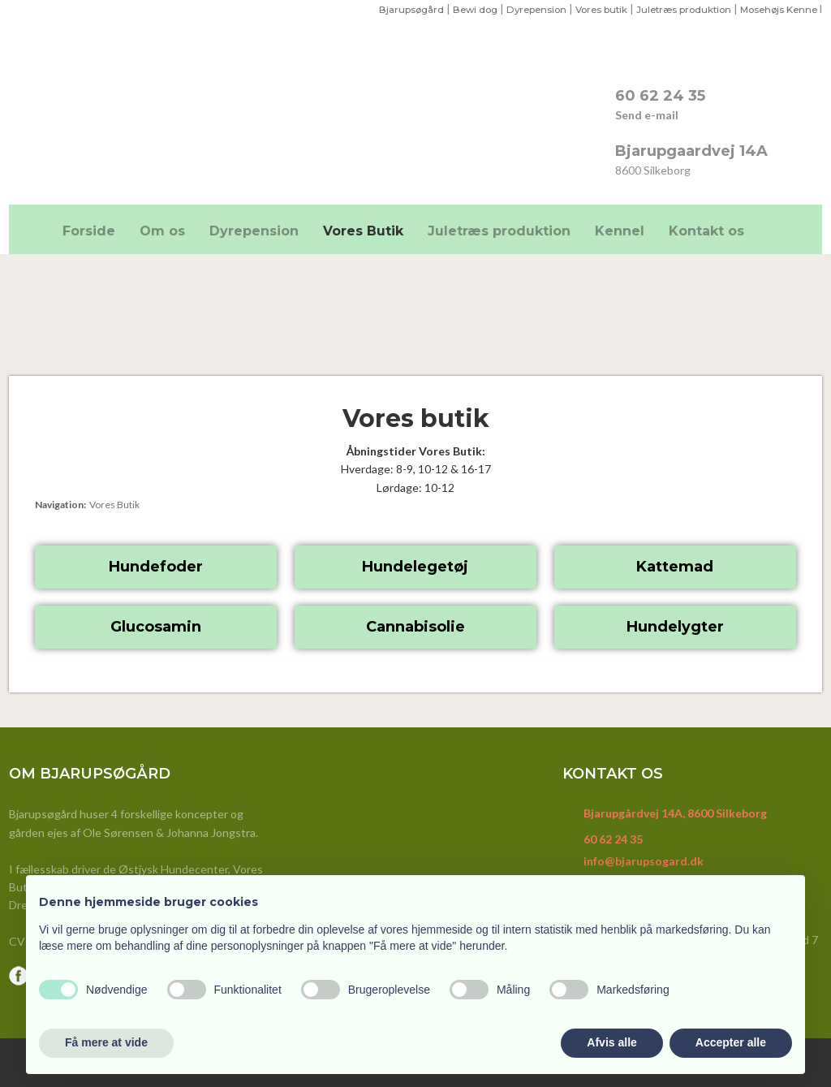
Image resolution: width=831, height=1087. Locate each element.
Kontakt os (706, 231)
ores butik (593, 9)
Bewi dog (457, 9)
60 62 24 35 (613, 839)
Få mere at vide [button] (106, 1042)
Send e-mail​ (646, 115)
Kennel (619, 231)
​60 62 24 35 (660, 96)
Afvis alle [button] (611, 1042)
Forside (88, 231)
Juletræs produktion (676, 9)
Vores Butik (363, 231)
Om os (162, 231)
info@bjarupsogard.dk (643, 861)
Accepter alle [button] (730, 1042)
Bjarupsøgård (391, 9)
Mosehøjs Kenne (776, 9)
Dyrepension (521, 9)
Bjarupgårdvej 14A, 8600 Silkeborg (675, 813)
